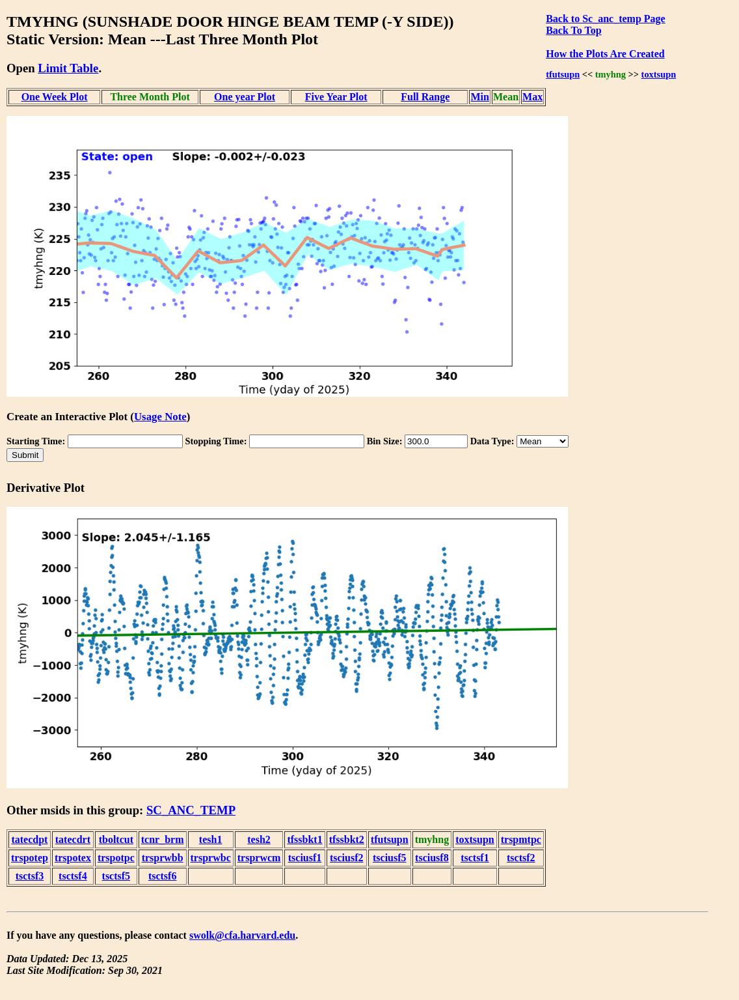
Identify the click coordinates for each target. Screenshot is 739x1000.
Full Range (425, 96)
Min (479, 96)
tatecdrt (72, 839)
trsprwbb (162, 857)
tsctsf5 (116, 875)
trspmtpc (521, 839)
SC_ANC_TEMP (190, 810)
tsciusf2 (347, 857)
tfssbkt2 (346, 839)
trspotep (29, 857)
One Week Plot (54, 96)
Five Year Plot (336, 96)
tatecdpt (29, 839)
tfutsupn (563, 74)
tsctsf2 (521, 857)
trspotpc (116, 857)
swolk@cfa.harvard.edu (242, 935)
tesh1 (210, 839)
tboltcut (116, 839)
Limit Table (68, 68)
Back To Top (573, 30)
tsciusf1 (305, 857)
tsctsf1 (475, 857)
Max (532, 96)
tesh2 (259, 839)
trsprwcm (259, 857)
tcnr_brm (162, 839)
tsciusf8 (432, 857)
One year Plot (244, 96)
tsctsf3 (30, 875)
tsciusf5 (390, 857)
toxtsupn (659, 74)
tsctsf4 (73, 875)
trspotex (73, 857)
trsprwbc (211, 857)
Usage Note (160, 416)
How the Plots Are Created (605, 53)
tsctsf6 (162, 875)
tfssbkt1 (304, 839)
